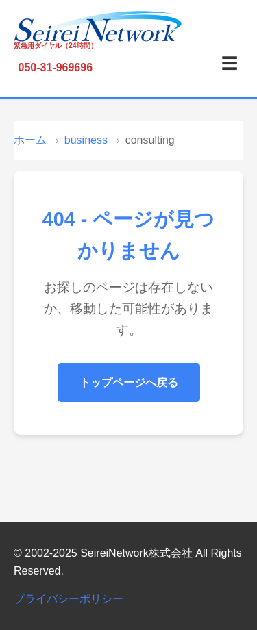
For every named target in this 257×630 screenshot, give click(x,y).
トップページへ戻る (128, 382)
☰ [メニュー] (229, 63)
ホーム (30, 140)
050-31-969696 (56, 67)
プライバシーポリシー (68, 599)
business (86, 140)
